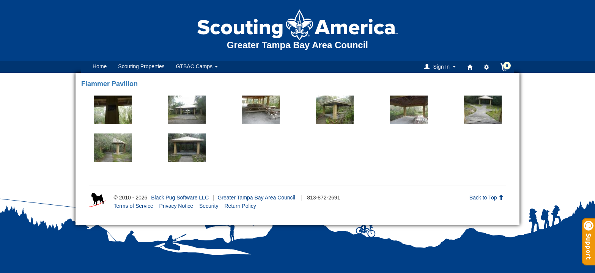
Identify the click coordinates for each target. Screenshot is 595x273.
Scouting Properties (141, 66)
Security (209, 206)
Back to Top (486, 198)
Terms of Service (133, 206)
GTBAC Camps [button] (197, 66)
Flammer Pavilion (109, 84)
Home (100, 66)
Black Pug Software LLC (180, 198)
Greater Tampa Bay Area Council (256, 198)
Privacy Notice (176, 206)
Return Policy (240, 206)
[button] (441, 66)
